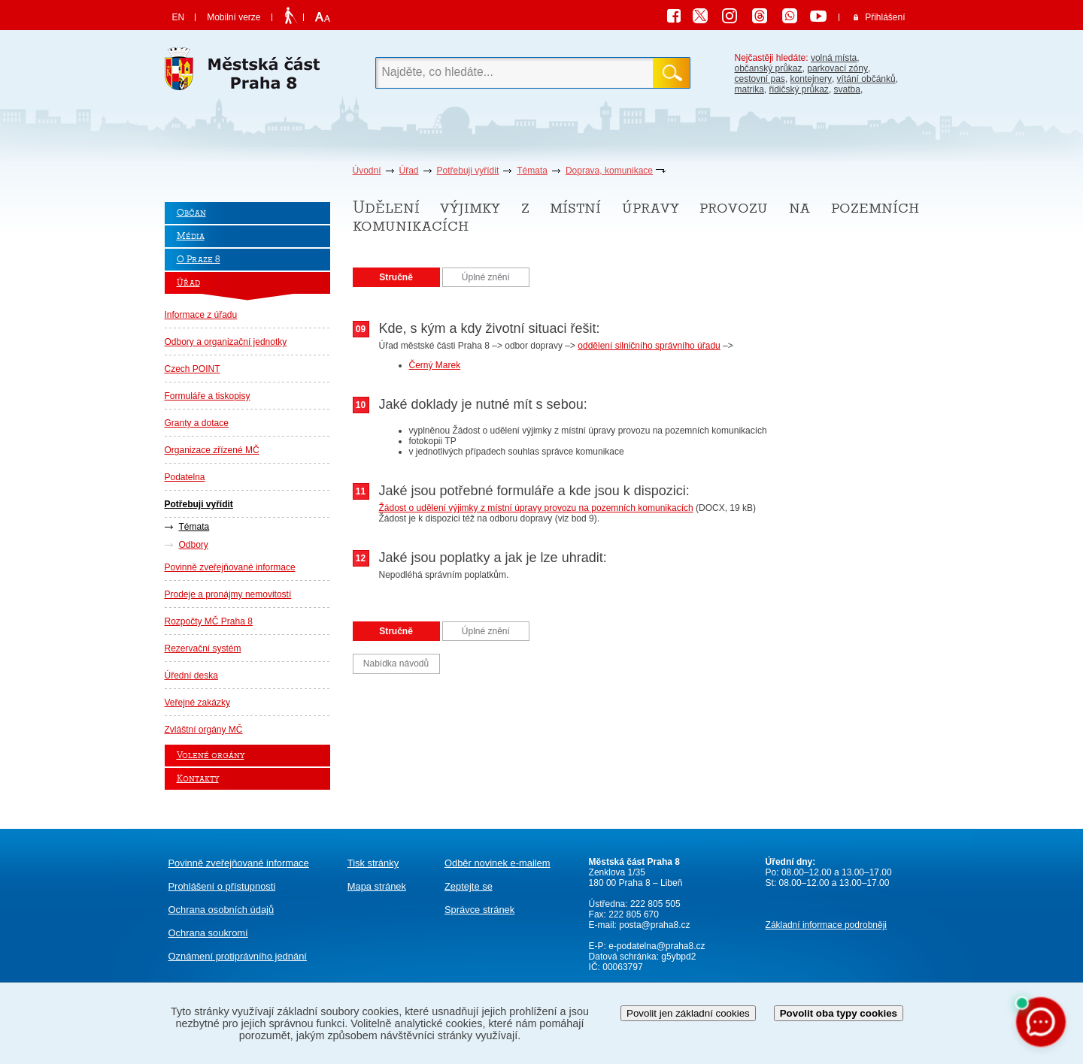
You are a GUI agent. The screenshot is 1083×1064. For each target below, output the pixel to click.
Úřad (409, 170)
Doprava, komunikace (609, 170)
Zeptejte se (468, 886)
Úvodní (367, 170)
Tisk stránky (373, 863)
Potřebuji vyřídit (468, 170)
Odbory (193, 545)
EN (178, 17)
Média (191, 236)
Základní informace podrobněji (826, 925)
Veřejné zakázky (197, 702)
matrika (749, 89)
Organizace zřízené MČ (212, 450)
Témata (532, 170)
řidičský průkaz (799, 89)
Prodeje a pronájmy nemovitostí (228, 594)
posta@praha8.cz (654, 925)
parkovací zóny (837, 68)
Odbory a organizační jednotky (226, 342)
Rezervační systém (203, 648)
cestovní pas (760, 79)
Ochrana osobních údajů (221, 909)
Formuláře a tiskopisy (207, 396)
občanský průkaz (768, 68)
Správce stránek (479, 909)
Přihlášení (885, 17)
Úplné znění (486, 277)
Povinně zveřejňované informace (230, 567)
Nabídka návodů (396, 663)
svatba (847, 89)
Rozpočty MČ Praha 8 (209, 621)
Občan (191, 213)
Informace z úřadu (201, 315)
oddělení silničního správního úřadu (649, 345)
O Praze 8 (198, 259)
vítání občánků (866, 79)
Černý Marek (435, 365)
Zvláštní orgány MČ (204, 729)
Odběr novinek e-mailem (497, 863)
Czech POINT (192, 369)
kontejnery (811, 79)
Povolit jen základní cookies (688, 1013)
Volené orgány (210, 755)
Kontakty (198, 779)
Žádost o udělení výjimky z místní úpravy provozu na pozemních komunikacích (536, 508)
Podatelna (185, 477)
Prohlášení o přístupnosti (222, 886)
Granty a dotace (197, 423)
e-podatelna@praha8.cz (655, 946)
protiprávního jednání (237, 956)
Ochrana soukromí (208, 933)
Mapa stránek (376, 886)
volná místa (834, 58)
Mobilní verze (233, 17)
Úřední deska (191, 675)
